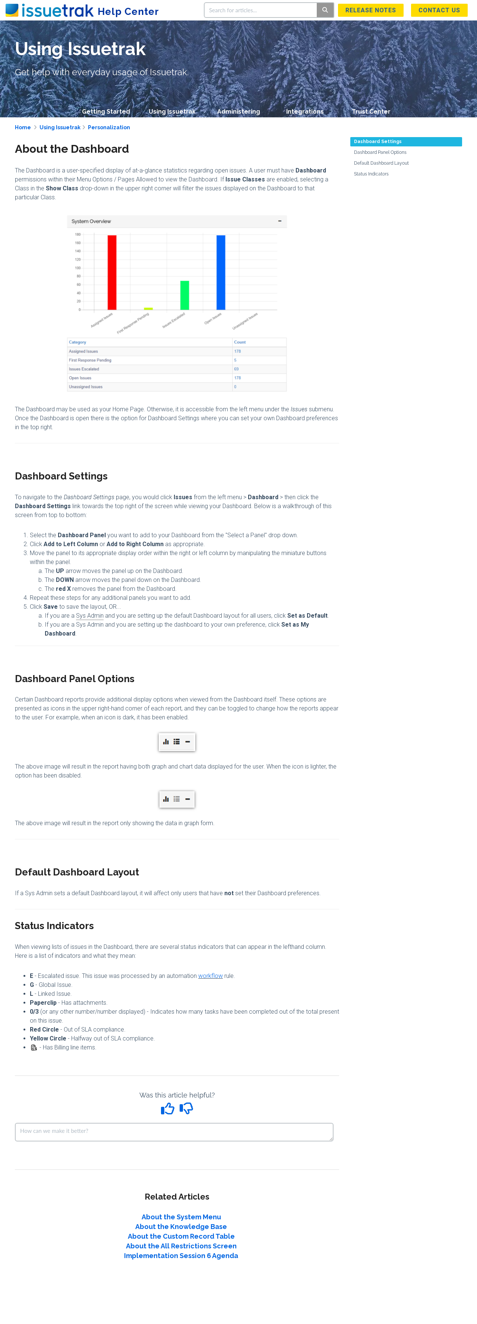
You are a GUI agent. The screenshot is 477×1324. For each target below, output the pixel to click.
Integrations (305, 111)
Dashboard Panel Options (380, 152)
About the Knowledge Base (181, 1226)
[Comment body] (174, 1132)
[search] (261, 10)
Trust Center (371, 111)
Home (23, 127)
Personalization (109, 127)
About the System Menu (181, 1217)
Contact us (439, 10)
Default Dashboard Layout (381, 163)
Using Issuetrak (172, 111)
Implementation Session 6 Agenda (181, 1256)
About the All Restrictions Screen (181, 1246)
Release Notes (370, 10)
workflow (210, 975)
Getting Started (106, 111)
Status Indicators (371, 174)
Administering (238, 111)
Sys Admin (90, 615)
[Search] (325, 10)
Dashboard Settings (378, 141)
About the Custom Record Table (181, 1236)
